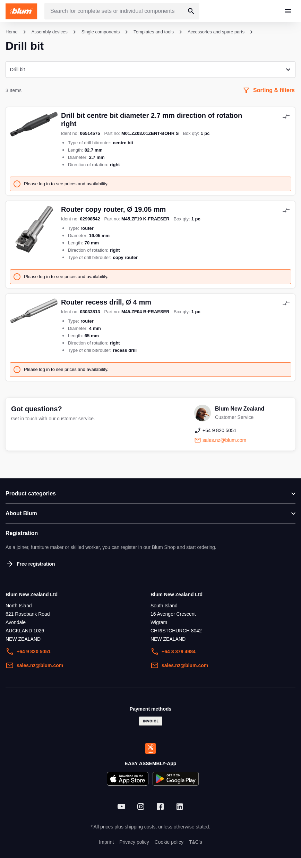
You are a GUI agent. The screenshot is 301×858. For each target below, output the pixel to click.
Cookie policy (169, 842)
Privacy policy (134, 842)
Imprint (106, 842)
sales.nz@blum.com (34, 665)
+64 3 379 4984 (173, 651)
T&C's (195, 842)
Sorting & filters (268, 90)
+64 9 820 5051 (28, 651)
